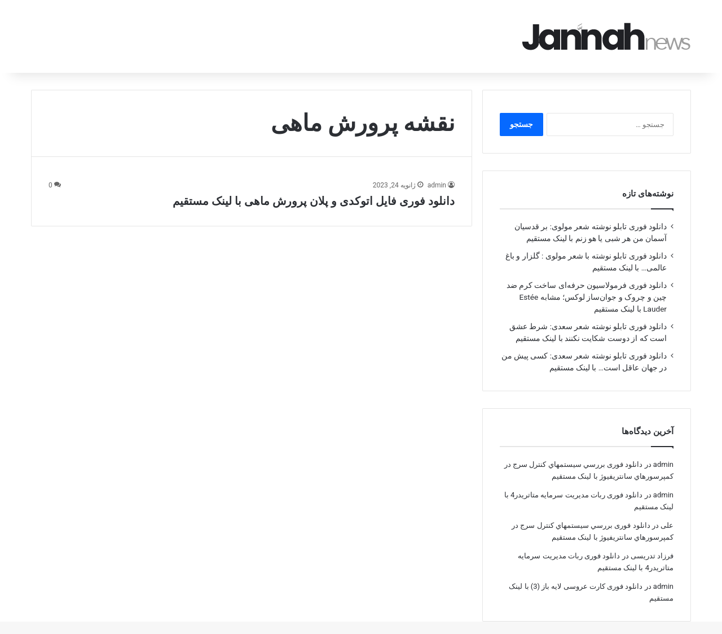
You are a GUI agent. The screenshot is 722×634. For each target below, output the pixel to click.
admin (437, 169)
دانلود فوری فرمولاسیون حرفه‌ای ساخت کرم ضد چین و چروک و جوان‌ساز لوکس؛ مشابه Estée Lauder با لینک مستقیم (587, 281)
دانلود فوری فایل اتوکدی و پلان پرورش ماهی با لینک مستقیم (314, 185)
